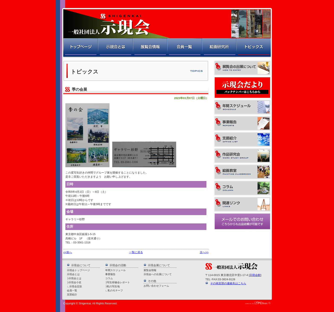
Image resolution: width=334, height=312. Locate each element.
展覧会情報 (149, 48)
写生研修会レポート (118, 282)
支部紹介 (72, 294)
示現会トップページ (78, 270)
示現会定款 (75, 286)
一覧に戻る (136, 252)
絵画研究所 (219, 48)
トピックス (253, 48)
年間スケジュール (115, 270)
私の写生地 (113, 286)
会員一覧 (184, 48)
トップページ (80, 48)
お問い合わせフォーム (156, 285)
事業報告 (110, 274)
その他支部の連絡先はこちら (228, 283)
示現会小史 (75, 282)
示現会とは (115, 48)
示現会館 (255, 275)
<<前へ (67, 252)
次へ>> (204, 252)
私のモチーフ (115, 290)
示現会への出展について (158, 274)
